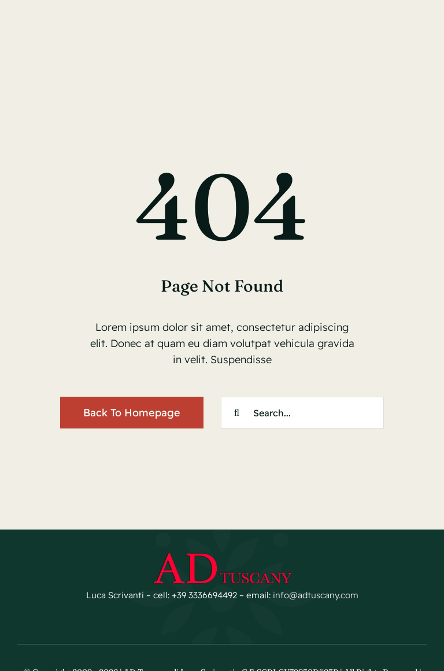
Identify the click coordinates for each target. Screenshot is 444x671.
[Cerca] (237, 412)
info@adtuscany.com (315, 595)
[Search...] (302, 412)
